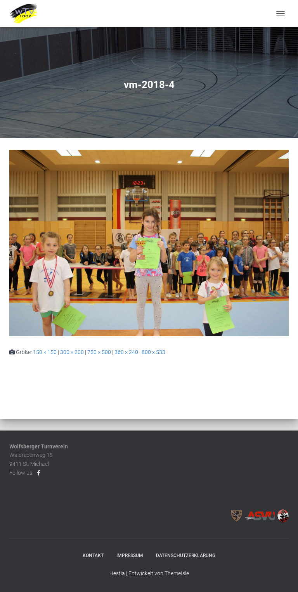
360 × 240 (126, 352)
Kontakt (93, 555)
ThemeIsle (177, 573)
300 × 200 (72, 352)
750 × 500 (99, 352)
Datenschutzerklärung (185, 555)
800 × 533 (153, 352)
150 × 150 (45, 352)
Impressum (129, 555)
